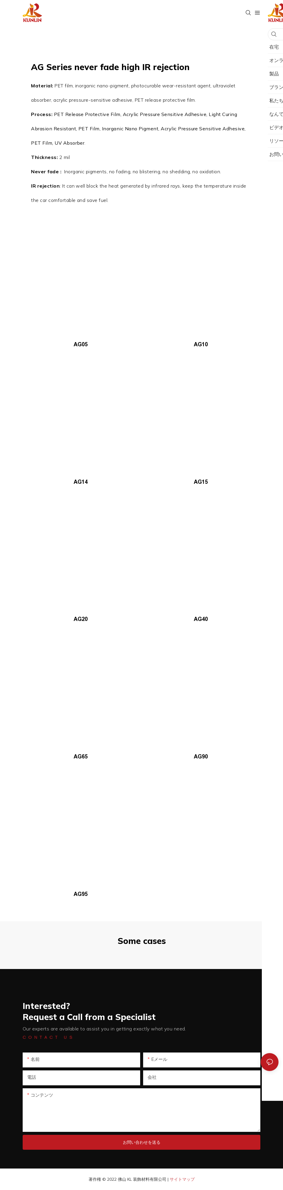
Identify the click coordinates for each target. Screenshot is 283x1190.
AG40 (201, 619)
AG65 (81, 757)
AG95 (81, 894)
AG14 (81, 482)
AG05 (81, 344)
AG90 (201, 757)
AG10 (201, 344)
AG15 (201, 482)
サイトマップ (182, 1179)
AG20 (81, 619)
